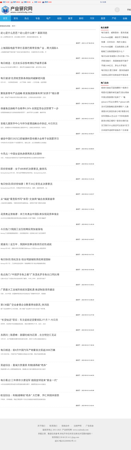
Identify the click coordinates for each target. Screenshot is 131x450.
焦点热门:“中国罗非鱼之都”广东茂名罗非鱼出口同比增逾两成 (30, 275)
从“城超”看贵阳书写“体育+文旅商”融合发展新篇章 (28, 199)
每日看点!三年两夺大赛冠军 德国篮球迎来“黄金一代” (29, 380)
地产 (48, 18)
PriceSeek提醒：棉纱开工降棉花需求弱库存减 (114, 37)
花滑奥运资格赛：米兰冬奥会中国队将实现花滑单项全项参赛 (30, 215)
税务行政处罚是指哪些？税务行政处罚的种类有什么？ (114, 88)
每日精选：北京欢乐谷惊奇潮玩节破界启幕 (24, 63)
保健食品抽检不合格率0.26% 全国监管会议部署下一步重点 (29, 109)
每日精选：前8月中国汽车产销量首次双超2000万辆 (28, 350)
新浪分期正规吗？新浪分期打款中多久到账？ (114, 121)
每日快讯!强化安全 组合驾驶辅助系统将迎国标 (26, 259)
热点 (27, 18)
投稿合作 (65, 426)
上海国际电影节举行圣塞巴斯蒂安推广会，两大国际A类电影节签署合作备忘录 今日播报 (29, 49)
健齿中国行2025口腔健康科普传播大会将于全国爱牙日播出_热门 (30, 139)
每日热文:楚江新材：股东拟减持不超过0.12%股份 (115, 70)
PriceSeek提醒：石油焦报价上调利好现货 (114, 47)
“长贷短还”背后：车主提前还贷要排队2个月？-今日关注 (29, 321)
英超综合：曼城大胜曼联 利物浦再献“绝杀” (24, 365)
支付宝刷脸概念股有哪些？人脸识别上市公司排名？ (114, 107)
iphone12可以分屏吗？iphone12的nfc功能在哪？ (115, 102)
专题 (37, 18)
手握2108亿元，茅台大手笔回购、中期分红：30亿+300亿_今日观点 (115, 66)
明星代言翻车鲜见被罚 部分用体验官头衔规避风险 (115, 92)
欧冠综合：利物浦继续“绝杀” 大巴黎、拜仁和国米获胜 (30, 395)
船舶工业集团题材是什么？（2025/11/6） (113, 51)
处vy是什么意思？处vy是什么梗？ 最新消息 (24, 33)
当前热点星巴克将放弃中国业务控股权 (114, 75)
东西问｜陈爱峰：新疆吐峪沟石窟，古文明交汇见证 (28, 335)
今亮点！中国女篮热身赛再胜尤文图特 (21, 153)
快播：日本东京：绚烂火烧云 (114, 42)
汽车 (92, 18)
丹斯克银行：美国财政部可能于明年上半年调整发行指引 (114, 61)
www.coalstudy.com (80, 430)
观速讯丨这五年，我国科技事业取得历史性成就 (26, 244)
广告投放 (90, 426)
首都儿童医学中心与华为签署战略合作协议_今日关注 (29, 123)
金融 (125, 18)
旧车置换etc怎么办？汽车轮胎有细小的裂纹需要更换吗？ (115, 116)
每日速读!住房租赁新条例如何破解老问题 (23, 78)
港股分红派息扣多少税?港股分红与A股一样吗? (115, 111)
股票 (103, 18)
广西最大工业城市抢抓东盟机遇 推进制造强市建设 (28, 289)
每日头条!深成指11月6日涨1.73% (115, 56)
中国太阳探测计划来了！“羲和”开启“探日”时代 (113, 97)
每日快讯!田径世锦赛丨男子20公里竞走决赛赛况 (26, 184)
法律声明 (78, 426)
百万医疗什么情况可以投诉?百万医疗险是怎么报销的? (115, 125)
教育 (70, 18)
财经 (81, 18)
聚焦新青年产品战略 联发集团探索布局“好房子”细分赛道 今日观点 (30, 94)
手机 (129, 10)
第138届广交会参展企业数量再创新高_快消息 (25, 304)
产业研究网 (67, 430)
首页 (5, 18)
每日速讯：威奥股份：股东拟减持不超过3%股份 (114, 33)
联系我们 (53, 426)
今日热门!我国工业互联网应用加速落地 (22, 229)
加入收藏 (103, 2)
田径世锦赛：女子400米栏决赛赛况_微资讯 (24, 168)
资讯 (16, 18)
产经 (114, 18)
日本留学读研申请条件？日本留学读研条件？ (114, 130)
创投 (59, 18)
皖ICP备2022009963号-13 (65, 441)
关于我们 (41, 426)
